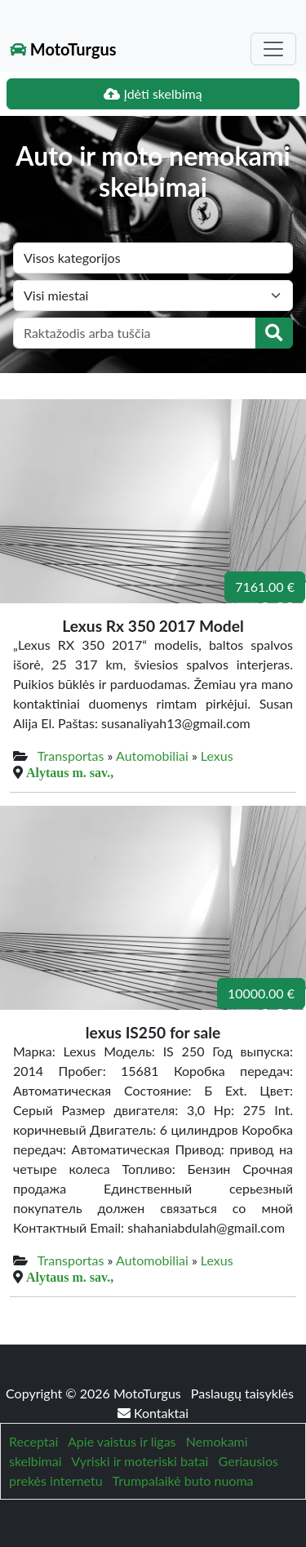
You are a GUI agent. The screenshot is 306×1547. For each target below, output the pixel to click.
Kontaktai (153, 1412)
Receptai (33, 1441)
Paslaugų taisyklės (242, 1393)
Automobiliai (152, 755)
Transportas (71, 755)
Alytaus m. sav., (69, 772)
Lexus (217, 755)
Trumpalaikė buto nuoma (182, 1480)
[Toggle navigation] (273, 49)
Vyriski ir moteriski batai (139, 1461)
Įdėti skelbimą (153, 93)
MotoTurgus (63, 49)
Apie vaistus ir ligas (122, 1441)
